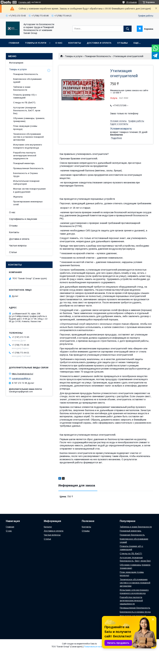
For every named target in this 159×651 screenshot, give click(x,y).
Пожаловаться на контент (96, 646)
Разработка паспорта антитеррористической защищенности (24, 155)
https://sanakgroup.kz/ (22, 374)
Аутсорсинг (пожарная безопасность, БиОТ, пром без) (26, 110)
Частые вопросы (18, 245)
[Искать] (127, 29)
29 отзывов (131, 2)
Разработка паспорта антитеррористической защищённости (131, 600)
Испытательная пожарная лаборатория (26, 182)
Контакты (74, 43)
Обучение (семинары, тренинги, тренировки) (29, 119)
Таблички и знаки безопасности (21, 88)
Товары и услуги (35, 43)
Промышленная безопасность (28, 168)
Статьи (13, 252)
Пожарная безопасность (98, 56)
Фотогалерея (16, 62)
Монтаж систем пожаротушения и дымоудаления (29, 190)
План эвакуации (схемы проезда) (25, 127)
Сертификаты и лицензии (23, 219)
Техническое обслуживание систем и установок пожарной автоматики (28, 137)
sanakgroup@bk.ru (21, 378)
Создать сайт (24, 2)
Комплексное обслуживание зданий (27, 80)
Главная (14, 43)
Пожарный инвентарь (24, 163)
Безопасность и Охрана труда (25, 174)
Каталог (48, 527)
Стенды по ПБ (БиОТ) (24, 102)
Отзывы (122, 43)
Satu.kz (93, 644)
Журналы (18, 196)
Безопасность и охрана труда (135, 612)
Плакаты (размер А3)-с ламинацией (25, 96)
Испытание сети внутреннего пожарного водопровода (27, 146)
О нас (58, 43)
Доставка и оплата (99, 43)
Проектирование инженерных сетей (28, 203)
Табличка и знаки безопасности (136, 527)
